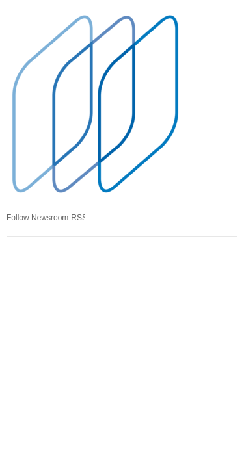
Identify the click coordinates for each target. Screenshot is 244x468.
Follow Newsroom (37, 217)
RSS (78, 217)
